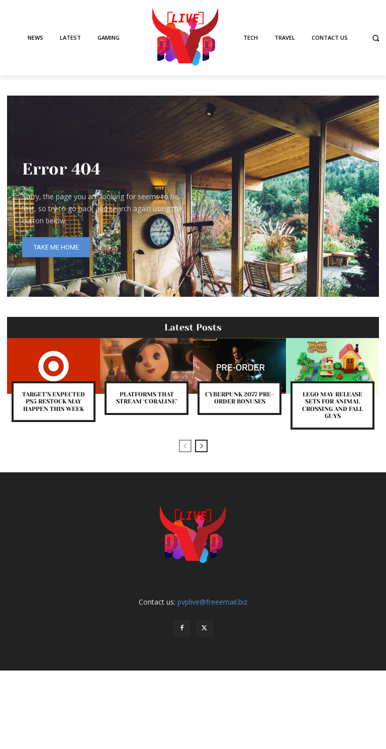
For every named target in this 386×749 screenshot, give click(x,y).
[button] (375, 38)
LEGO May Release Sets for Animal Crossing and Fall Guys (332, 405)
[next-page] (201, 446)
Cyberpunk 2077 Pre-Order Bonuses (239, 398)
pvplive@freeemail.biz (212, 602)
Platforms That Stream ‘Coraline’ (146, 398)
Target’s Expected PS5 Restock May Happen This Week (53, 401)
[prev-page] (185, 446)
